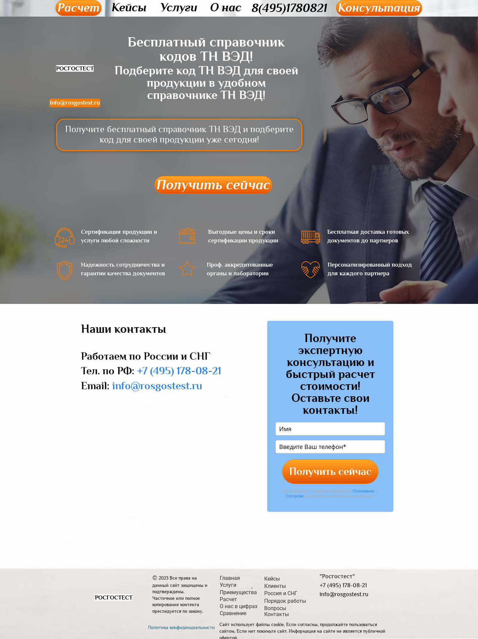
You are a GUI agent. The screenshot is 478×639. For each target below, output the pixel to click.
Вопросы (275, 608)
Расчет (78, 7)
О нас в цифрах (239, 606)
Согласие (294, 496)
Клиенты (275, 586)
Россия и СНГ (280, 593)
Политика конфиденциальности (181, 627)
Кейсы (129, 7)
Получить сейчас (213, 184)
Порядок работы (285, 601)
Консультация (379, 7)
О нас (225, 7)
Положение (363, 491)
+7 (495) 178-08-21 (179, 371)
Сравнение (233, 613)
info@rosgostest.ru (75, 102)
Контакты (276, 614)
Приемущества (238, 592)
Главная (230, 578)
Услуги (178, 7)
